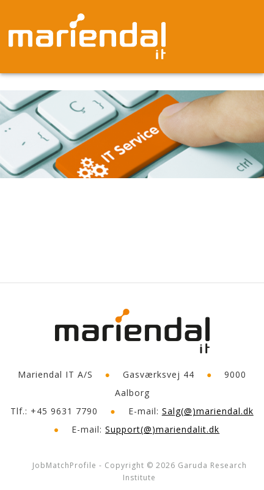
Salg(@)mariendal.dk (208, 411)
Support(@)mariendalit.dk (162, 429)
